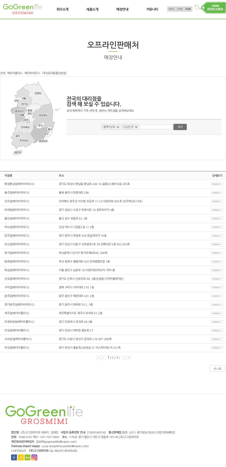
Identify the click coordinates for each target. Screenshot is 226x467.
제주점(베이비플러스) (16, 313)
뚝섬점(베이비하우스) (16, 270)
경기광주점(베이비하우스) (19, 304)
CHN (180, 9)
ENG (171, 9)
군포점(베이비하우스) (16, 278)
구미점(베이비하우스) (16, 287)
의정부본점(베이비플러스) (19, 321)
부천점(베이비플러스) (16, 347)
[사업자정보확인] (165, 432)
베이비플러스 (15, 73)
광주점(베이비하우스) (16, 296)
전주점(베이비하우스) (16, 201)
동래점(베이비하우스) (16, 261)
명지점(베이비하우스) (16, 252)
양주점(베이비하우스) (16, 235)
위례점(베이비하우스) (16, 209)
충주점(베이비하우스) (16, 192)
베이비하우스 (32, 73)
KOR (188, 9)
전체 (2, 73)
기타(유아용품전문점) (54, 73)
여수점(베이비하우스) (16, 227)
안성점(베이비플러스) (16, 330)
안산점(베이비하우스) (16, 244)
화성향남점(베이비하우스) (19, 184)
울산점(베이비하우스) (16, 218)
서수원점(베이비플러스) (18, 339)
